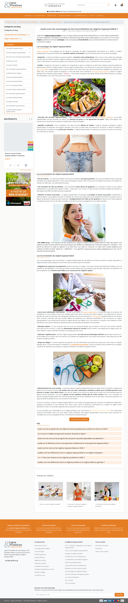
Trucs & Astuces (70, 583)
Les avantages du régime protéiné (76, 571)
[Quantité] (14, 165)
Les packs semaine (11, 65)
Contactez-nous (39, 575)
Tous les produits (26, 170)
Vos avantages (39, 551)
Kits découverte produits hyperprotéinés (18, 57)
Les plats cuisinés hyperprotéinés (16, 89)
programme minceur (109, 38)
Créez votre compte (101, 551)
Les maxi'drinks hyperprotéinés (15, 105)
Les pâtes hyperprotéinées (14, 97)
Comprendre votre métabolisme (75, 556)
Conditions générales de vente (44, 569)
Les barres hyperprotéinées (14, 77)
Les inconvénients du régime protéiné (77, 574)
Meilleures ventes (40, 560)
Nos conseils (69, 580)
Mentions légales (39, 572)
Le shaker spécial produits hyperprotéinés (14, 110)
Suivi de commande (101, 545)
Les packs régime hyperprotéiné (16, 52)
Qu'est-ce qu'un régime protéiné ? (50, 504)
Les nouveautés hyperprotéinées (16, 69)
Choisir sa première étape (73, 562)
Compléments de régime (13, 73)
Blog (14, 22)
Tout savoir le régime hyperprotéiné (76, 550)
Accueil (7, 22)
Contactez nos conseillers (79, 419)
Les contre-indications (72, 577)
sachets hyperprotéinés (18, 528)
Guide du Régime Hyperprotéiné (50, 22)
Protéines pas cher (11, 61)
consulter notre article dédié (100, 410)
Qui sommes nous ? (40, 545)
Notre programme (40, 554)
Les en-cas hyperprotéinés (14, 85)
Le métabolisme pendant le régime (76, 559)
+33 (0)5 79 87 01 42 (54, 6)
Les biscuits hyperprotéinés (14, 81)
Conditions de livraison (41, 566)
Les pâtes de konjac (12, 101)
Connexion (98, 548)
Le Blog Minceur (39, 557)
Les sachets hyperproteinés (14, 48)
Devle (45, 601)
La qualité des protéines (42, 548)
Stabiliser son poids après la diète (75, 568)
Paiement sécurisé (40, 563)
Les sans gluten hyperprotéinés (15, 93)
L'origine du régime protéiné (73, 553)
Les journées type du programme (75, 565)
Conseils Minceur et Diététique (28, 22)
